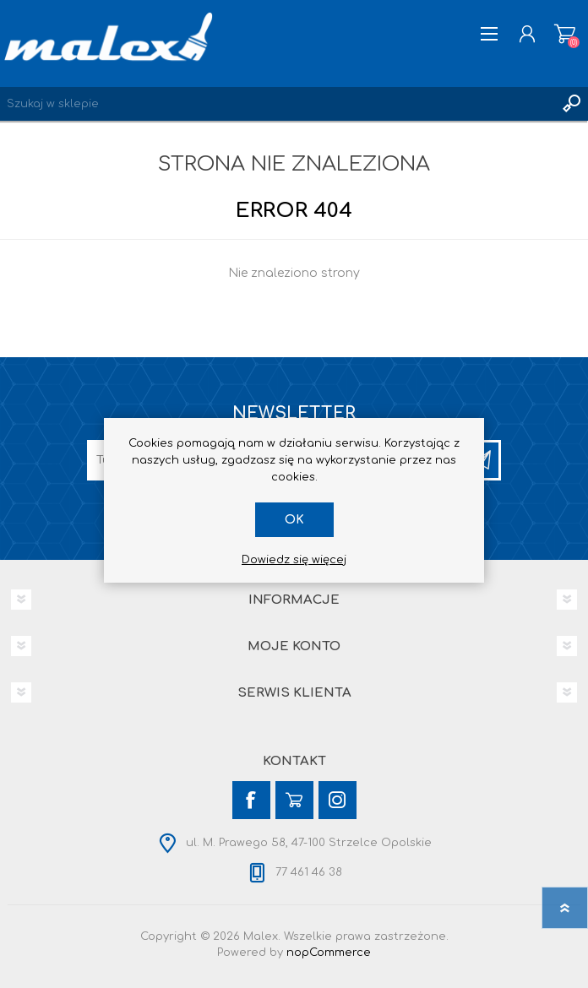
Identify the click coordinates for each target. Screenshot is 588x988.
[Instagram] (337, 800)
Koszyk (565, 33)
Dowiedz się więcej (294, 560)
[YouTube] (294, 800)
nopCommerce (328, 952)
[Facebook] (251, 800)
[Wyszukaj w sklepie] (277, 104)
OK (294, 519)
